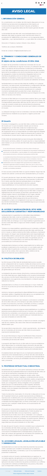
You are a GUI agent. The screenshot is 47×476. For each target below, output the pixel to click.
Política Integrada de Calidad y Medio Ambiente (23, 473)
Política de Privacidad (29, 471)
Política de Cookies (18, 471)
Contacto (39, 471)
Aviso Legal (8, 471)
